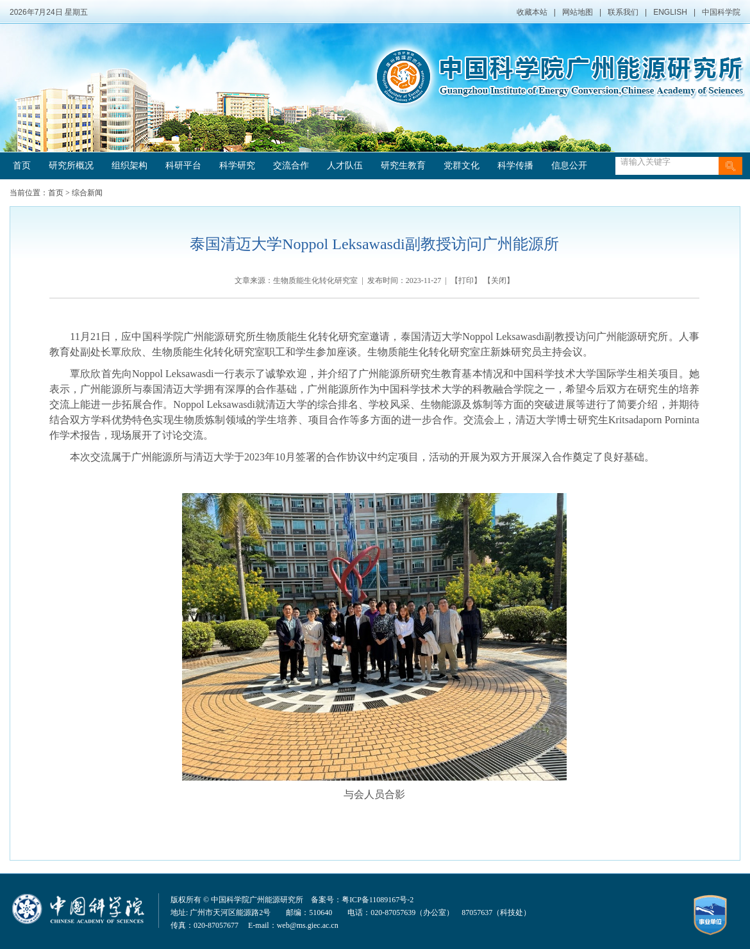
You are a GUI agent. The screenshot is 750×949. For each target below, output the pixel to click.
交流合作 (291, 165)
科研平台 (183, 165)
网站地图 (577, 12)
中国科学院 (721, 12)
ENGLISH (670, 12)
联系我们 (623, 12)
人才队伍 (345, 165)
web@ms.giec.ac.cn (307, 925)
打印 (466, 280)
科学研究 (237, 165)
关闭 (498, 280)
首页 (22, 165)
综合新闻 (87, 192)
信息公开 (569, 165)
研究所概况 (71, 165)
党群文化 (461, 165)
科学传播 (515, 165)
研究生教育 (403, 165)
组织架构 (129, 165)
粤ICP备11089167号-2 (377, 899)
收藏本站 (532, 12)
